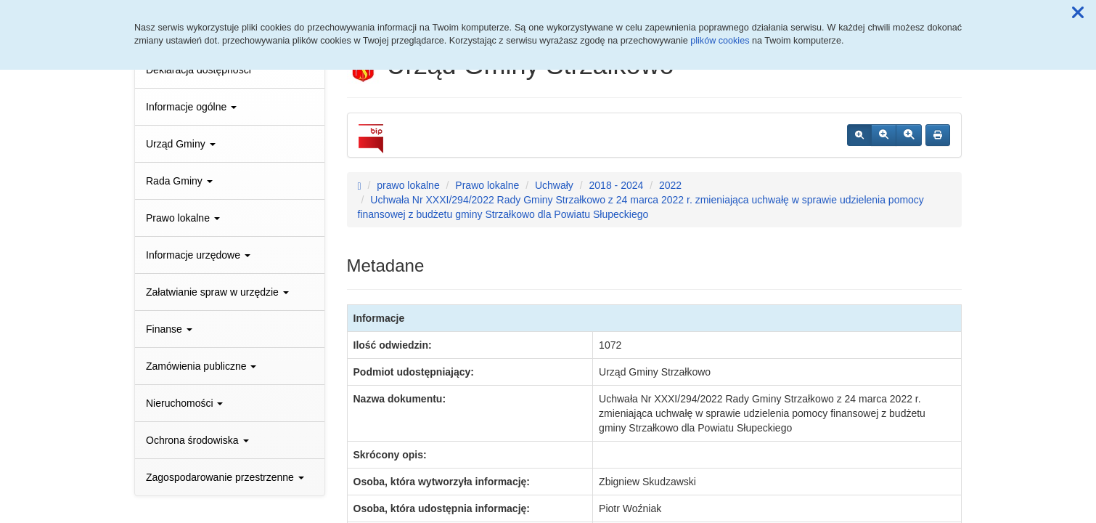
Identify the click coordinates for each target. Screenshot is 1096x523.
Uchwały (554, 185)
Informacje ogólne (191, 107)
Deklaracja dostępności (198, 70)
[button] (1078, 13)
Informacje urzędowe (198, 255)
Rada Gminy (179, 181)
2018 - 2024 (616, 185)
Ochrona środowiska (197, 440)
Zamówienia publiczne (201, 366)
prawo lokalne (408, 185)
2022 (670, 185)
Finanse (169, 329)
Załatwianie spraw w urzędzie (217, 292)
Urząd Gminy (181, 144)
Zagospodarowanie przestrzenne (225, 477)
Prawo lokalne (183, 218)
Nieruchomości (184, 403)
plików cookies (719, 41)
